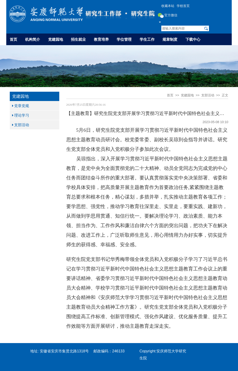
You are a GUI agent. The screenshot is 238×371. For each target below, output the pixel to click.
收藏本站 (167, 5)
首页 (13, 39)
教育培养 (101, 39)
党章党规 (20, 105)
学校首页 (183, 5)
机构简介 (32, 39)
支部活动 (20, 124)
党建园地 (55, 39)
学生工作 (147, 39)
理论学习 (20, 115)
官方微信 (168, 18)
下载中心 (192, 39)
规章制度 (169, 39)
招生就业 (78, 39)
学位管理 (124, 39)
